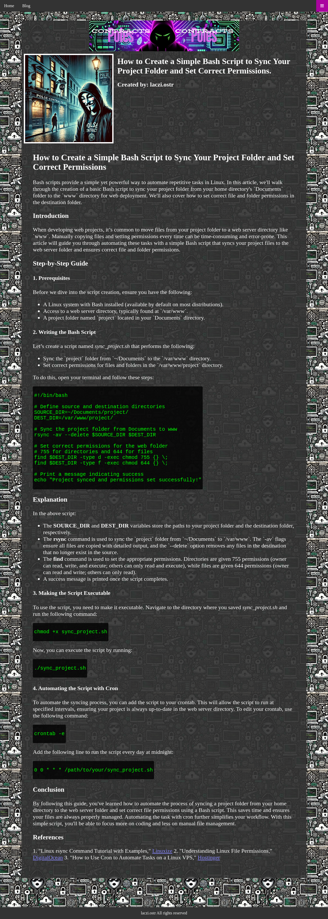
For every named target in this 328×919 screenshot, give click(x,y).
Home (9, 6)
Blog (26, 6)
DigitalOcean (48, 883)
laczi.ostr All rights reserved (164, 913)
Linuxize (162, 876)
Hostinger (209, 883)
